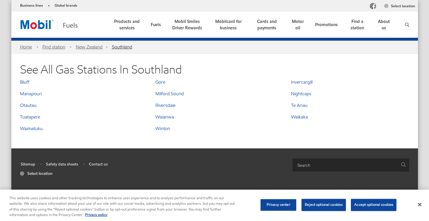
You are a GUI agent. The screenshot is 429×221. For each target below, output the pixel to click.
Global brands (66, 5)
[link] (187, 25)
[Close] (419, 204)
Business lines (31, 5)
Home (26, 47)
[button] (407, 25)
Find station (53, 47)
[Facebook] (373, 7)
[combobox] (350, 165)
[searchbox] (345, 165)
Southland (122, 47)
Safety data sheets (62, 164)
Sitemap (28, 164)
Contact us (98, 164)
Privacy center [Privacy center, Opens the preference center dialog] (278, 204)
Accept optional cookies (373, 204)
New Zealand (89, 47)
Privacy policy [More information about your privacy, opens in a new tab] (96, 215)
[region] (214, 205)
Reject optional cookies (324, 204)
